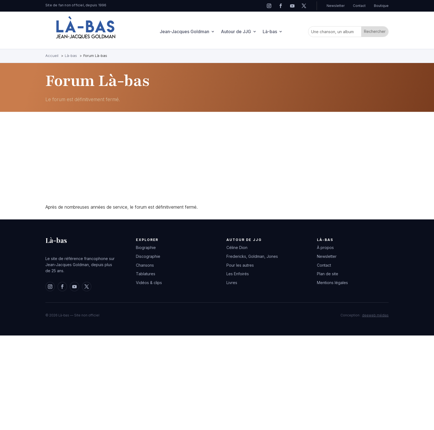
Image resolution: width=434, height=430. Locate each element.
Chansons (145, 265)
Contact (359, 6)
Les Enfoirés (237, 273)
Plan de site (327, 273)
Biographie (146, 247)
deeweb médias (375, 315)
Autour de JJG (236, 32)
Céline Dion (236, 247)
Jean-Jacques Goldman (184, 32)
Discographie (148, 256)
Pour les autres (240, 265)
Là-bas (270, 32)
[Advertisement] (211, 159)
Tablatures (145, 273)
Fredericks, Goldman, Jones (252, 256)
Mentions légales (332, 282)
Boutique (381, 6)
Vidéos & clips (149, 282)
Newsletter (336, 6)
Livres (231, 282)
